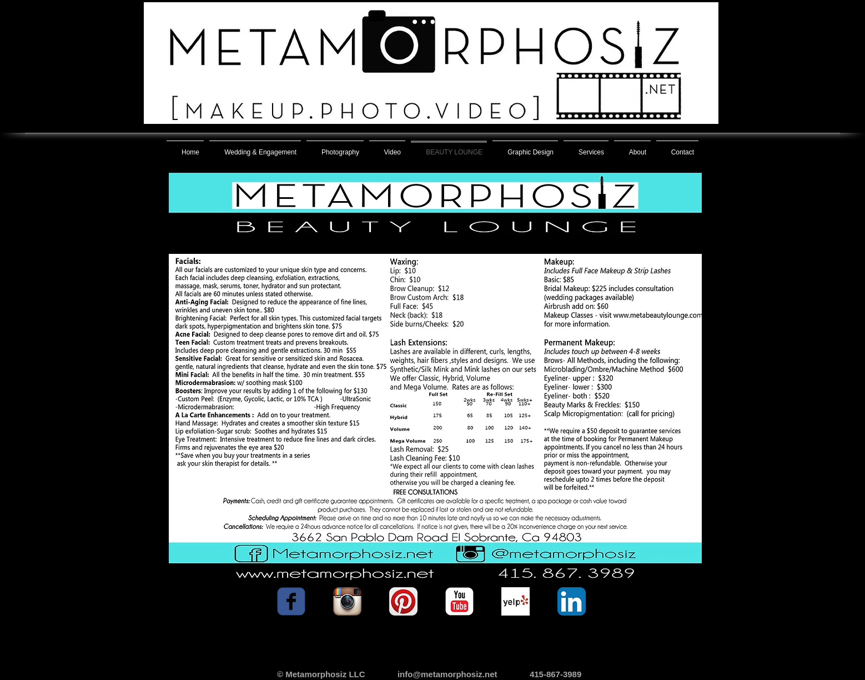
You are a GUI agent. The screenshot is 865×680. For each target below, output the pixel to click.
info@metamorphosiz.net (447, 674)
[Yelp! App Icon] (515, 601)
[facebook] (291, 601)
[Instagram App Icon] (347, 601)
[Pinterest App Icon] (403, 601)
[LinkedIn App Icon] (571, 601)
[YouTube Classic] (459, 601)
